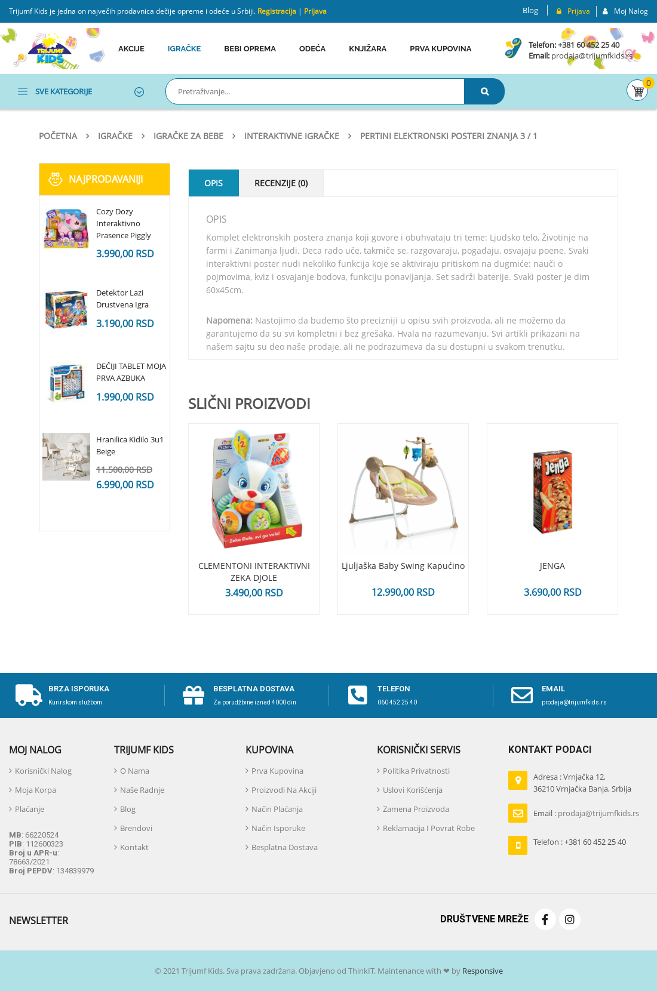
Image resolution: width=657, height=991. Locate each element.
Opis (213, 183)
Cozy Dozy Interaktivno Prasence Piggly (123, 223)
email (553, 688)
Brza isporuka (78, 688)
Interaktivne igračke (291, 135)
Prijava (315, 11)
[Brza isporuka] (28, 695)
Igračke (115, 135)
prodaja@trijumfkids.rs (591, 55)
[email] (522, 695)
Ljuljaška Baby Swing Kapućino (403, 565)
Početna (58, 135)
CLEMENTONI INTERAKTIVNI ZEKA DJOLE (254, 571)
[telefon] (358, 695)
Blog (530, 10)
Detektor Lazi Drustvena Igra (122, 298)
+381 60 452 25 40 (588, 44)
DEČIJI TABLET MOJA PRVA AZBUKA (131, 372)
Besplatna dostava (253, 688)
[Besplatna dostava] (193, 695)
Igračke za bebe (188, 135)
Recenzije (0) (281, 183)
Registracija (276, 11)
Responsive (481, 970)
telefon (393, 688)
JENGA (552, 565)
